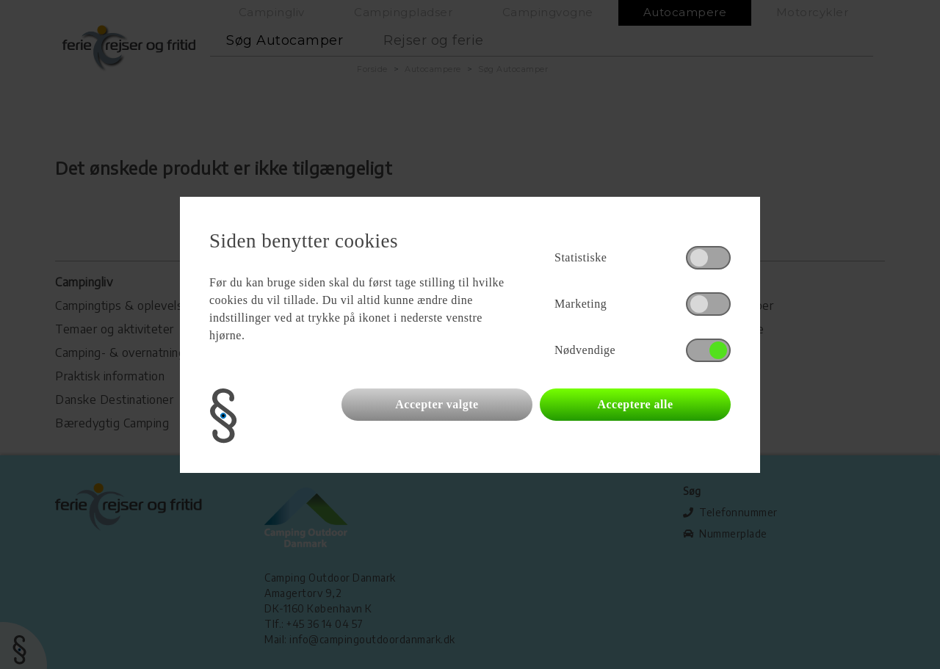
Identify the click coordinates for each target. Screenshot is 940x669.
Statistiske (580, 257)
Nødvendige (584, 350)
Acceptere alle (635, 404)
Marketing (580, 303)
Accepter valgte (436, 404)
